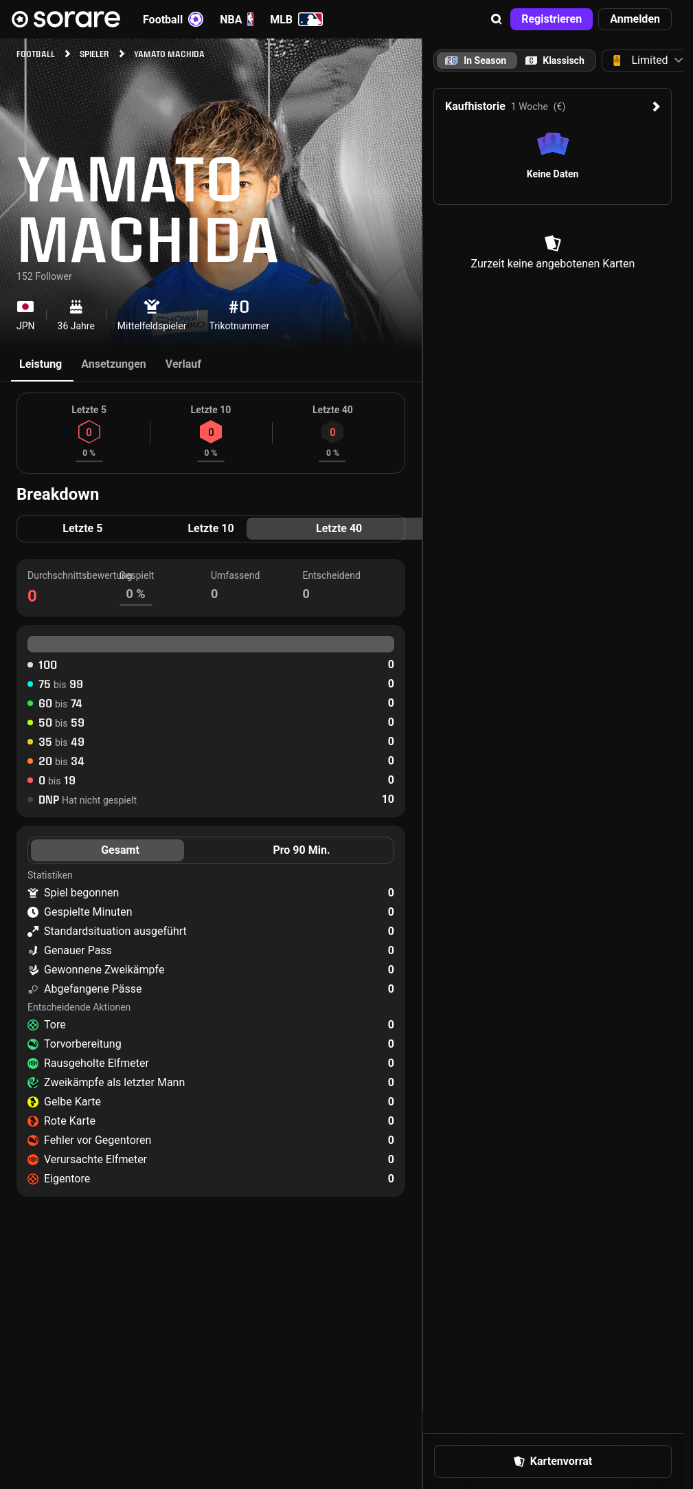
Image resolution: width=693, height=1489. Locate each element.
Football (173, 19)
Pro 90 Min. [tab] (301, 850)
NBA (236, 19)
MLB (296, 19)
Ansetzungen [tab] (113, 364)
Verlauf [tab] (183, 364)
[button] (496, 19)
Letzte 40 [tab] (339, 528)
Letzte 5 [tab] (82, 528)
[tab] (555, 60)
